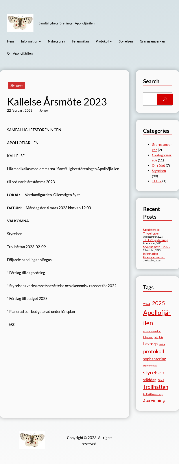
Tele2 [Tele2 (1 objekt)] (161, 380)
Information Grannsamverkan (154, 255)
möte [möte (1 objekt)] (162, 344)
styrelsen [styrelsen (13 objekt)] (153, 372)
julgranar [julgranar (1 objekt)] (148, 337)
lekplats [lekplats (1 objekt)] (159, 337)
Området (158, 165)
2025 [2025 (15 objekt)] (158, 303)
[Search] (165, 99)
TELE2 (157, 181)
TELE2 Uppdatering (155, 240)
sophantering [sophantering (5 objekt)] (154, 358)
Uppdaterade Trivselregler (151, 231)
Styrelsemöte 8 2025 (156, 247)
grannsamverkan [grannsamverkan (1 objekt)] (152, 331)
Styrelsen (16, 85)
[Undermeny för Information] (40, 41)
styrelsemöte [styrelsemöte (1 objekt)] (150, 365)
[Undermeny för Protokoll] (111, 41)
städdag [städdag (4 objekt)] (149, 379)
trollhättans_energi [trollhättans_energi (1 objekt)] (153, 394)
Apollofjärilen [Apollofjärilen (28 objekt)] (157, 318)
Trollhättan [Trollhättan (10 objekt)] (155, 387)
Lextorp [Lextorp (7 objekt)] (150, 343)
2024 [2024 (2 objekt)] (146, 304)
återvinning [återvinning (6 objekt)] (154, 400)
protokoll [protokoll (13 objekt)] (153, 351)
